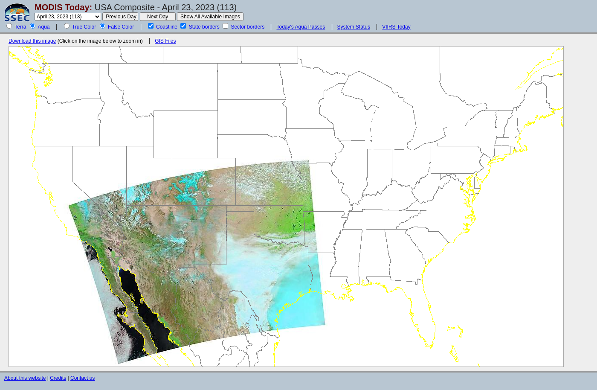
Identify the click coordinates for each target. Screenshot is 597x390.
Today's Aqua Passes (300, 27)
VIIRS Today (396, 27)
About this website (25, 378)
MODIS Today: (63, 7)
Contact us (82, 378)
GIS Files (165, 41)
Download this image (32, 41)
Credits (58, 378)
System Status (353, 27)
